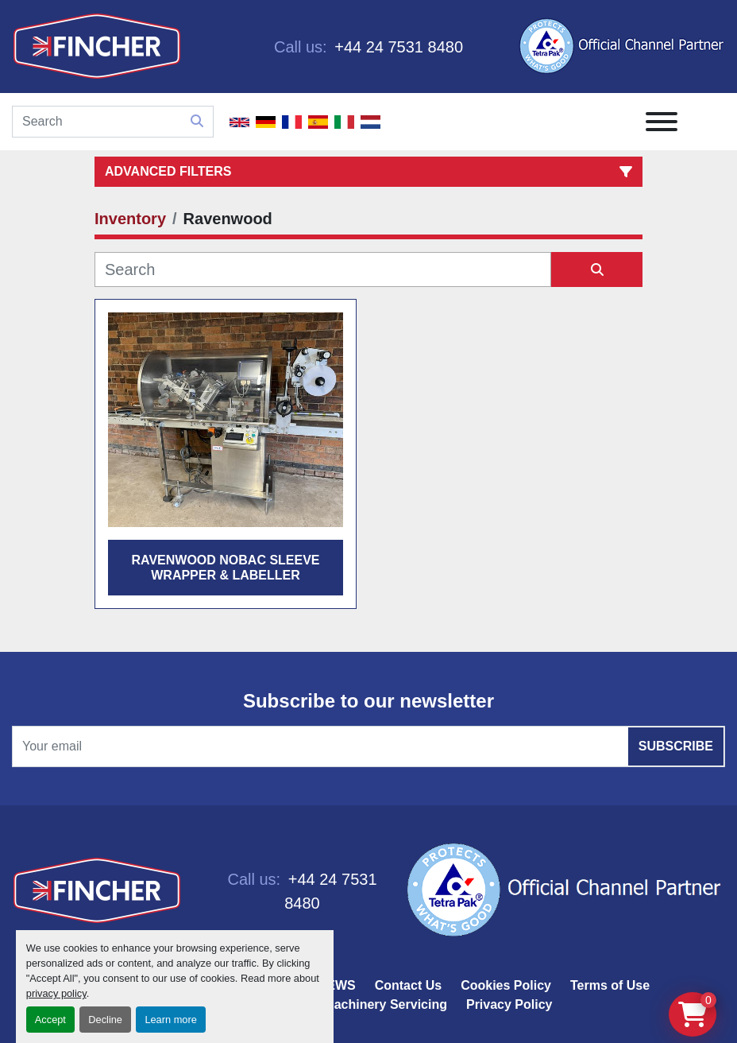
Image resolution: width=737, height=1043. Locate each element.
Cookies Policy (506, 985)
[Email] (368, 746)
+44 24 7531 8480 (396, 47)
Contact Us (408, 985)
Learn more (170, 1020)
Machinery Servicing (385, 1004)
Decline (105, 1020)
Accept (50, 1020)
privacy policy (56, 993)
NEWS (337, 985)
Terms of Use (610, 985)
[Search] (113, 122)
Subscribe (676, 746)
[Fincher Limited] (97, 890)
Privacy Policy (509, 1004)
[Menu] (661, 121)
